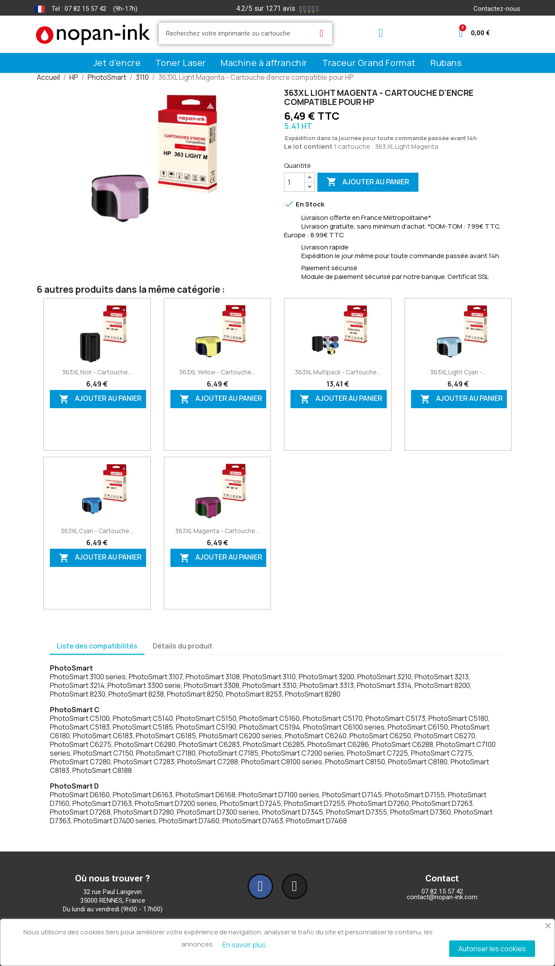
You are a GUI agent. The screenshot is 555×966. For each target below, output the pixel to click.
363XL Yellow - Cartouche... (217, 372)
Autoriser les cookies (492, 948)
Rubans (446, 63)
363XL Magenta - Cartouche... (217, 531)
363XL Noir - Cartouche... (97, 372)
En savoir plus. (245, 945)
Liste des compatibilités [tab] (97, 646)
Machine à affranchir (264, 63)
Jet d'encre (117, 63)
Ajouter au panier (367, 182)
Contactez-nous (496, 9)
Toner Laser (180, 63)
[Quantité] (294, 182)
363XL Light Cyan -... (458, 372)
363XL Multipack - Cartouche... (338, 372)
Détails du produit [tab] (182, 646)
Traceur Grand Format (369, 63)
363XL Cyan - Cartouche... (97, 531)
